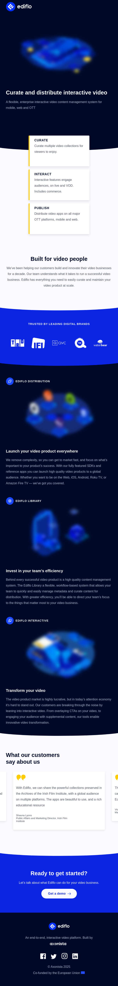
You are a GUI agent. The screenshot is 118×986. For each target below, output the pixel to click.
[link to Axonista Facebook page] (43, 958)
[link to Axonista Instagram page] (64, 958)
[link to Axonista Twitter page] (53, 958)
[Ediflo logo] (19, 6)
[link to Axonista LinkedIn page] (75, 958)
